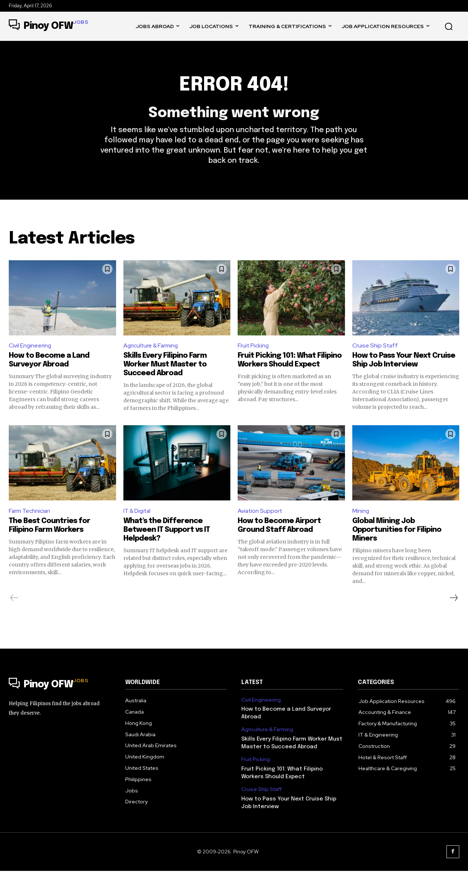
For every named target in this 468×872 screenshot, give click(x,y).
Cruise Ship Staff (375, 346)
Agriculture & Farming (151, 346)
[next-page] (453, 599)
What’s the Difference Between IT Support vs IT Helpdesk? (166, 531)
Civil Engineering (30, 346)
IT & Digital (137, 512)
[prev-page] (14, 599)
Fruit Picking (253, 346)
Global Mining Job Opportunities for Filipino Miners (396, 531)
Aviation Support (260, 512)
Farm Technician (30, 512)
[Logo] (48, 26)
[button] (448, 26)
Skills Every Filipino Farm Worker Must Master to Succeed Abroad (165, 366)
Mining (360, 512)
